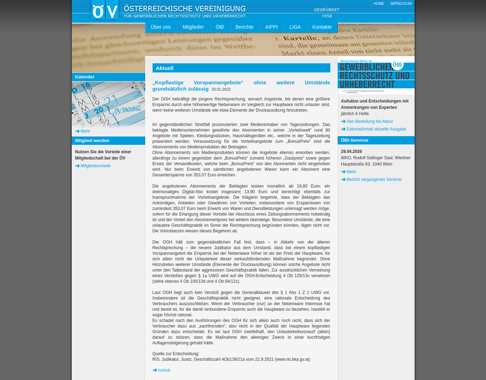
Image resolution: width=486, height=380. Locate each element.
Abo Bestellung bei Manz (370, 121)
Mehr (85, 131)
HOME (379, 4)
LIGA (295, 27)
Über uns (161, 27)
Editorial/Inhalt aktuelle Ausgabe (377, 129)
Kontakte (322, 27)
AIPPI (271, 27)
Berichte (244, 27)
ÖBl (220, 27)
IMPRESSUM (401, 4)
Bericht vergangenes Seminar (374, 179)
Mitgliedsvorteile (96, 165)
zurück (164, 370)
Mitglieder (193, 27)
